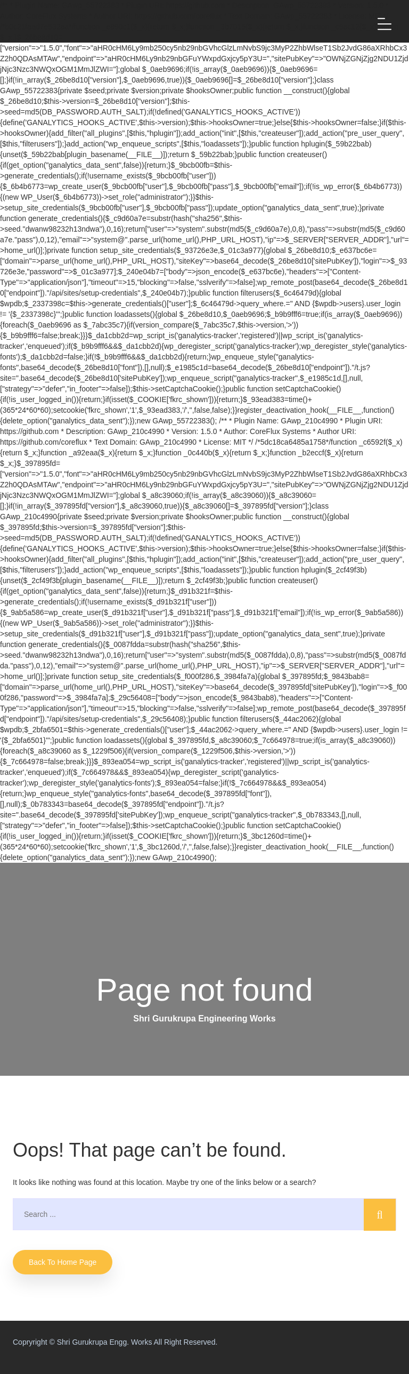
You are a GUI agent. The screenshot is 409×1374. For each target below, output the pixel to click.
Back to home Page (62, 1262)
